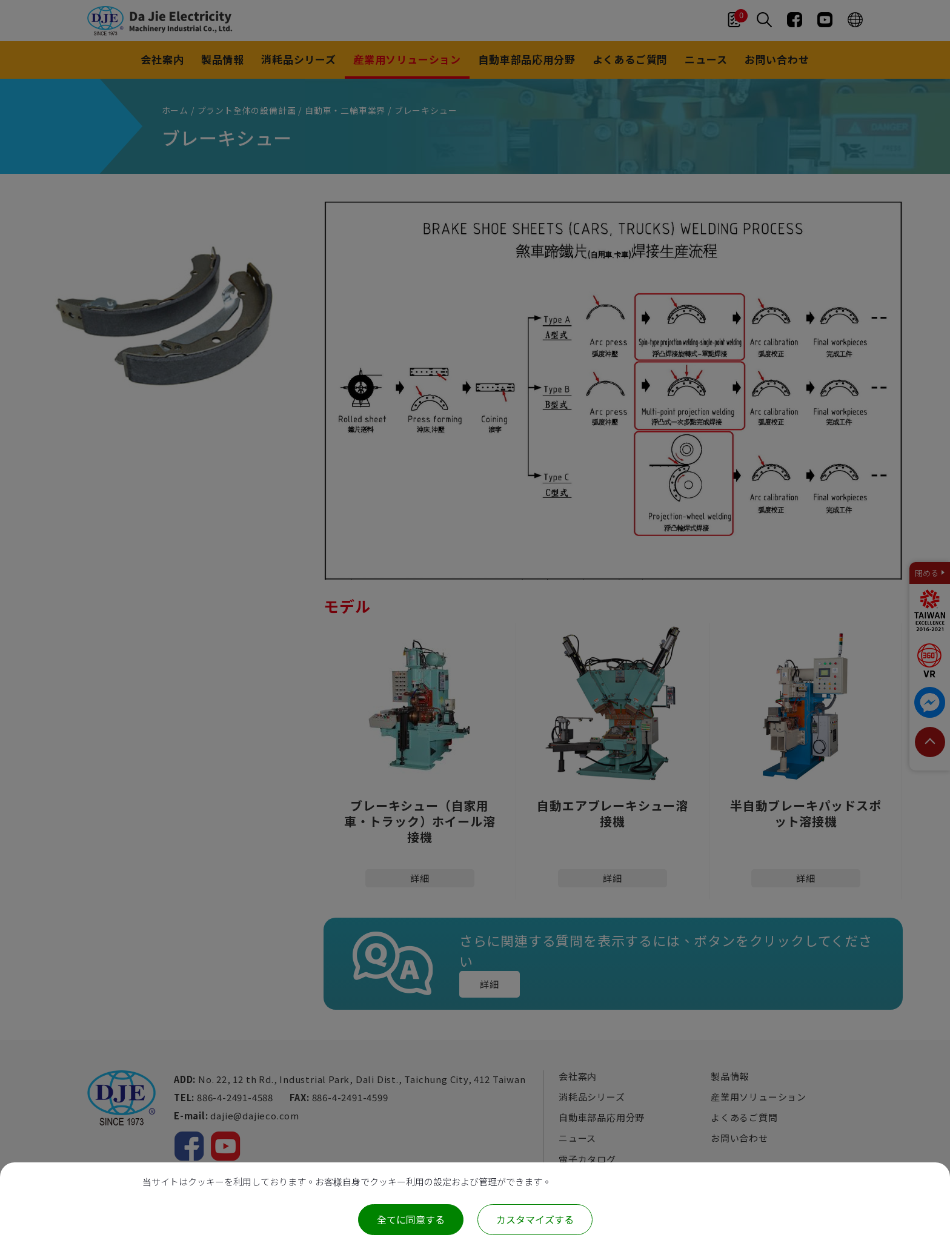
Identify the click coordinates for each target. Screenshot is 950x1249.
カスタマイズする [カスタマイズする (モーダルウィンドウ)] (535, 1219)
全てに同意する (411, 1219)
